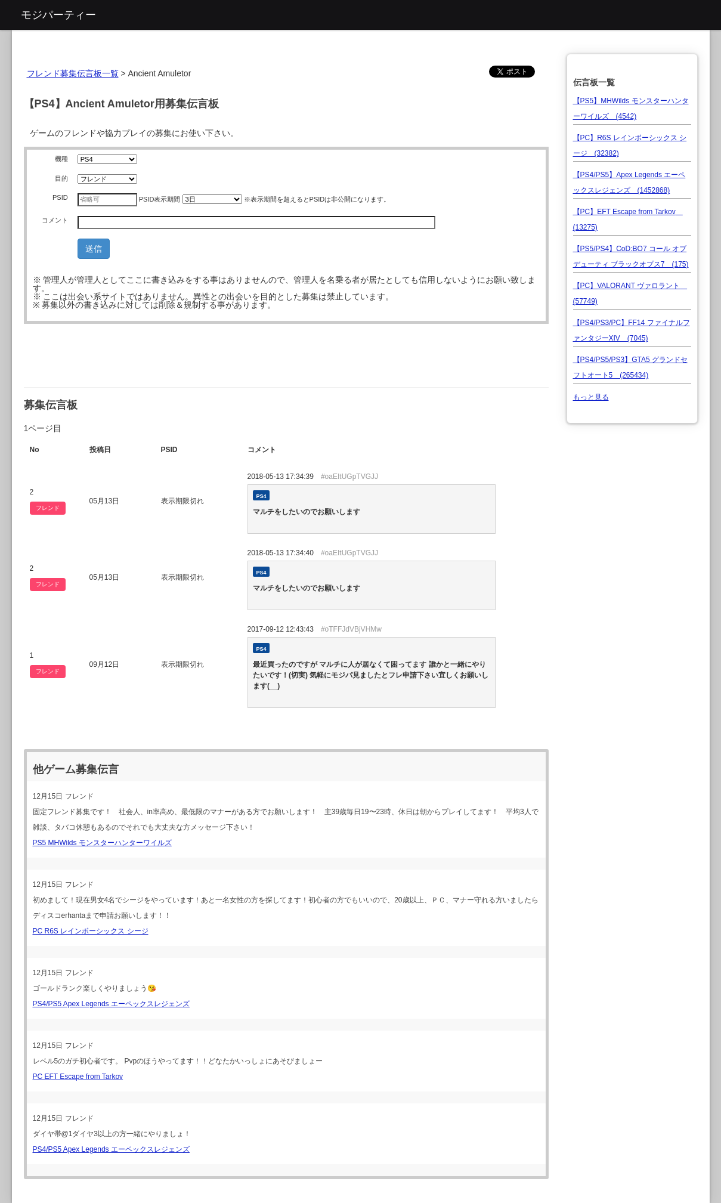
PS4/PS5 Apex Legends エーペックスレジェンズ (111, 1004)
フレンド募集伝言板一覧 (73, 73)
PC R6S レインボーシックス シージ (90, 931)
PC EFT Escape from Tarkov (78, 1076)
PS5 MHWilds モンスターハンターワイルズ (102, 843)
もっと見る (591, 397)
